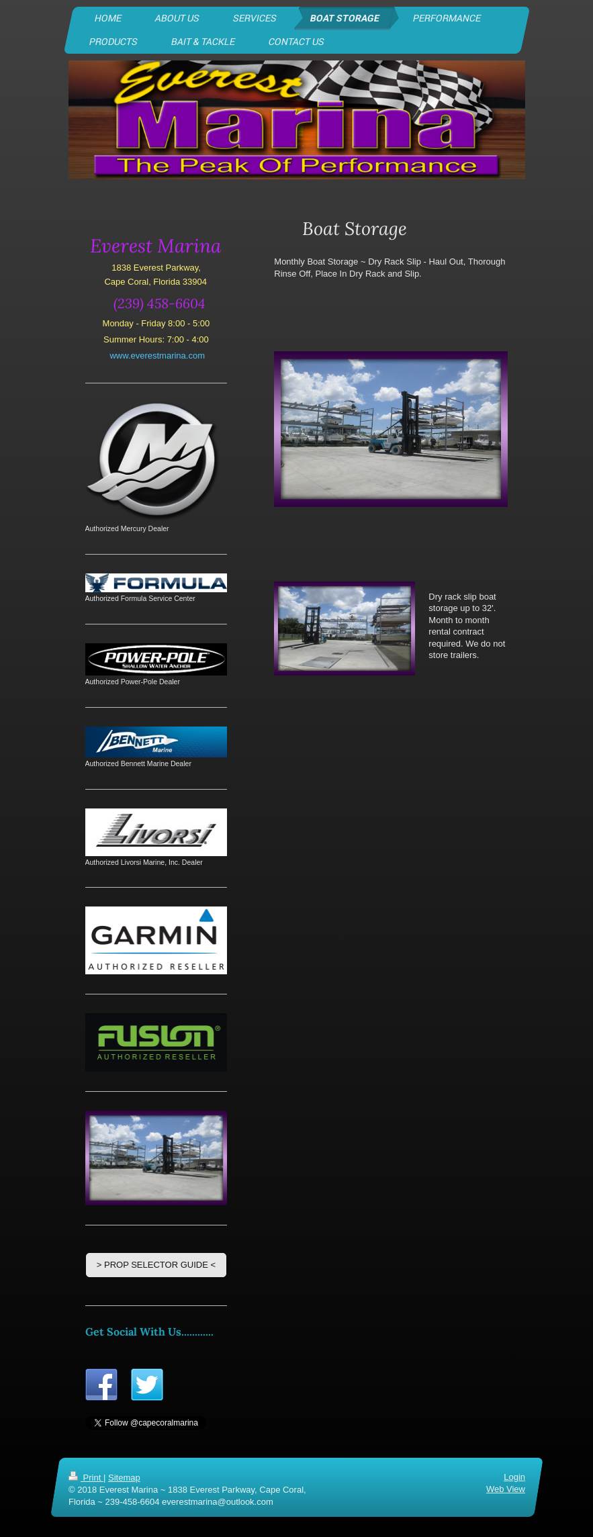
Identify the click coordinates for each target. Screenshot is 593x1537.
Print (86, 1478)
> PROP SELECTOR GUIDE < (156, 1265)
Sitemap (123, 1478)
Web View (505, 1489)
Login (514, 1477)
